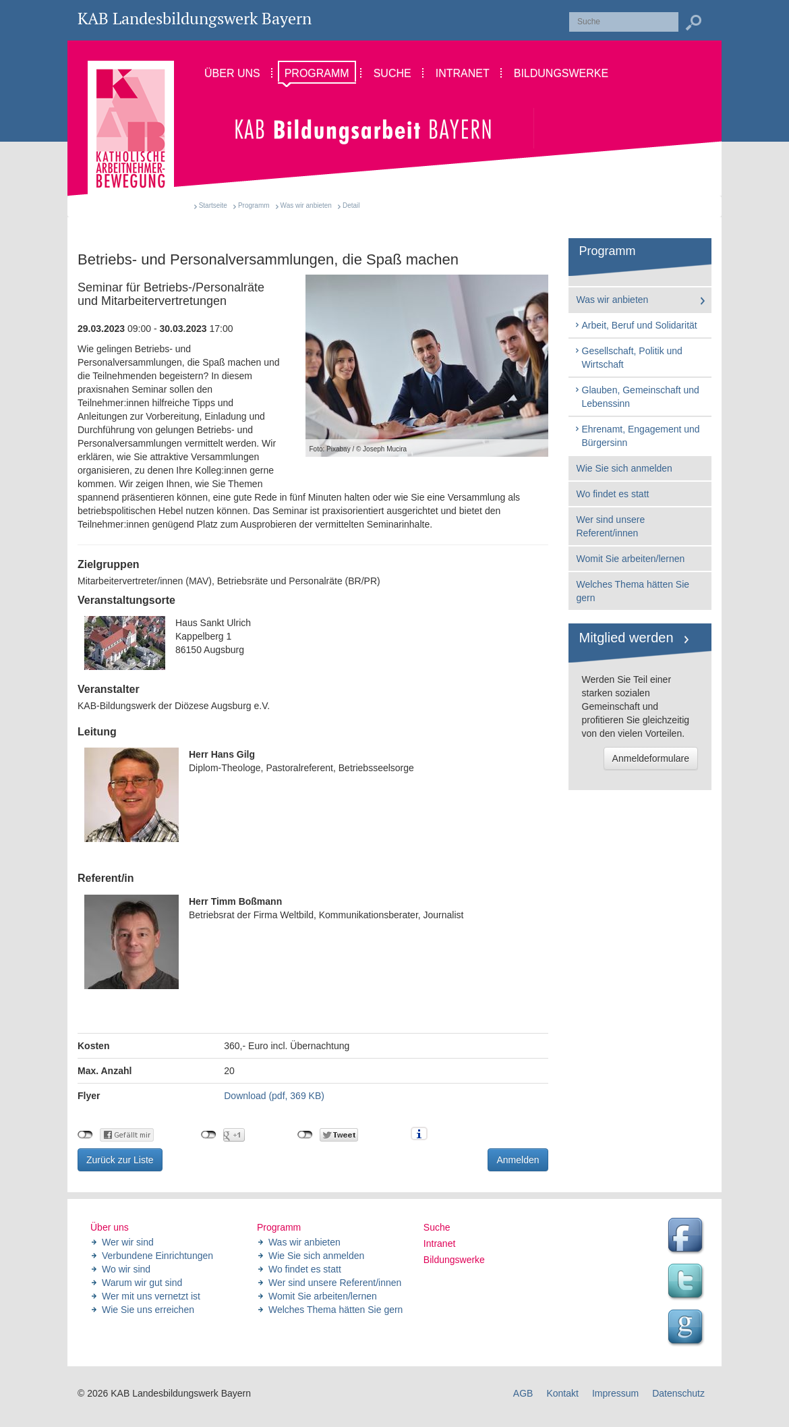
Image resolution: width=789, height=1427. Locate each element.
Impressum (615, 1393)
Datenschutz (678, 1393)
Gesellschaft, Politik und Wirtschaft (628, 357)
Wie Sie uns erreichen (148, 1309)
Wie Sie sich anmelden (624, 468)
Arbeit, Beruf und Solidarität (635, 325)
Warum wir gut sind (142, 1282)
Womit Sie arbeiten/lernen (631, 558)
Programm (254, 205)
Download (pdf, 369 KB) (274, 1095)
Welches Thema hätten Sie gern (633, 591)
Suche (436, 1227)
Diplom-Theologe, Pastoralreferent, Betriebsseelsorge (249, 795)
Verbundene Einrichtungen (157, 1255)
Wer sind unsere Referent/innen (611, 526)
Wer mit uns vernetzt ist (151, 1296)
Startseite (213, 205)
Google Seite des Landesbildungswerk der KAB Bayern (687, 1328)
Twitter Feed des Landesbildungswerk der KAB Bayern (687, 1282)
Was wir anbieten (306, 205)
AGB (523, 1393)
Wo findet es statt (613, 493)
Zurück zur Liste (120, 1159)
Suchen (693, 23)
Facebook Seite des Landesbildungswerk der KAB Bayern (687, 1236)
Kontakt (562, 1393)
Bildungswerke (454, 1259)
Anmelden (517, 1159)
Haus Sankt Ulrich (313, 643)
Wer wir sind (128, 1242)
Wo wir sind (126, 1269)
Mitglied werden (626, 637)
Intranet (439, 1243)
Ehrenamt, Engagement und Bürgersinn (637, 436)
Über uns (109, 1227)
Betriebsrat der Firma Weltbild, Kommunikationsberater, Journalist (273, 942)
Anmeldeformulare (650, 758)
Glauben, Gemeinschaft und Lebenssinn (636, 397)
